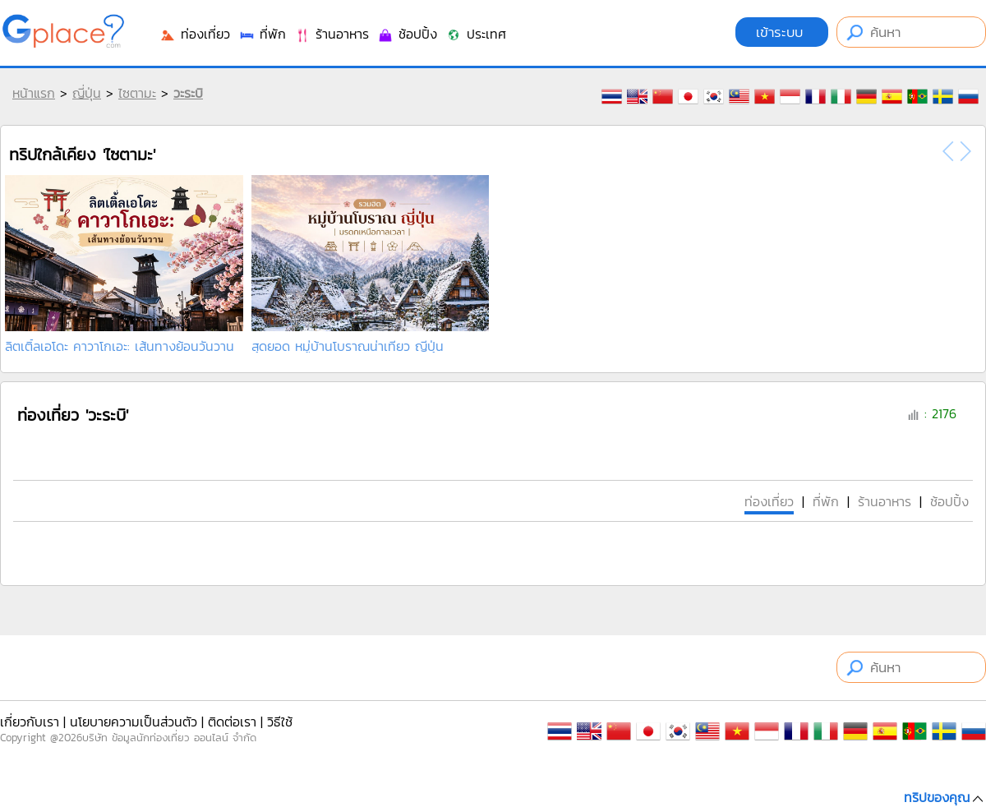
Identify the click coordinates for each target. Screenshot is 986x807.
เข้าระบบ (782, 32)
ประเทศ (475, 34)
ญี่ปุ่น (86, 93)
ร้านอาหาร (331, 34)
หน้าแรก (33, 93)
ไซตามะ (137, 93)
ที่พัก (262, 34)
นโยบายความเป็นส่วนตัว (133, 721)
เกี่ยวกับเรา (29, 721)
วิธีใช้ (280, 721)
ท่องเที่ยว (194, 34)
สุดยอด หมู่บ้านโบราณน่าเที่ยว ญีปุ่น (347, 346)
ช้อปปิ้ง (407, 34)
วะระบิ (188, 93)
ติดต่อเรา (232, 721)
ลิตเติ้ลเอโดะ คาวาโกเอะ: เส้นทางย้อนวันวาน (119, 346)
